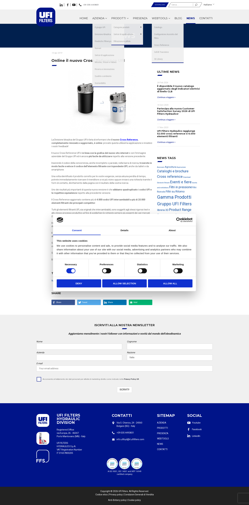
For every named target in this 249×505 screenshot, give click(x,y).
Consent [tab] (77, 230)
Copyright (105, 491)
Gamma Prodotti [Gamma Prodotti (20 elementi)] (174, 197)
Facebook (197, 429)
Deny (79, 283)
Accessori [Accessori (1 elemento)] (161, 167)
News (160, 444)
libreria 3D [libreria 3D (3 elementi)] (162, 210)
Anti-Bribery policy (117, 500)
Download (160, 5)
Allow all (170, 283)
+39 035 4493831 (125, 432)
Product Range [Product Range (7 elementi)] (180, 210)
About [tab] (172, 230)
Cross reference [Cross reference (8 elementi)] (170, 176)
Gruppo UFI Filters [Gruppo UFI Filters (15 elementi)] (174, 203)
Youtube (196, 422)
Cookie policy (134, 500)
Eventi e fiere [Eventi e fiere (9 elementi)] (181, 182)
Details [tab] (124, 230)
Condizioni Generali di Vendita (139, 494)
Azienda (161, 422)
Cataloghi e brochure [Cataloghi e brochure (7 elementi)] (172, 171)
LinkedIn (196, 436)
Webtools (163, 438)
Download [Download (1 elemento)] (187, 177)
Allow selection (124, 283)
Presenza (162, 433)
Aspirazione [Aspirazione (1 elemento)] (181, 167)
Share (58, 302)
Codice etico (101, 494)
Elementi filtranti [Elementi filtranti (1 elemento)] (163, 183)
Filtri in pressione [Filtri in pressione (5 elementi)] (180, 187)
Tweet (84, 302)
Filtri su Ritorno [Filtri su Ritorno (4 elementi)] (175, 191)
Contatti (162, 449)
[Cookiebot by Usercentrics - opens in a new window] (178, 220)
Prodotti (162, 428)
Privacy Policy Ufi (131, 379)
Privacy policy (116, 494)
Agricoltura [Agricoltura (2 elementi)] (170, 167)
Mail (135, 302)
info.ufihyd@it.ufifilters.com (130, 439)
